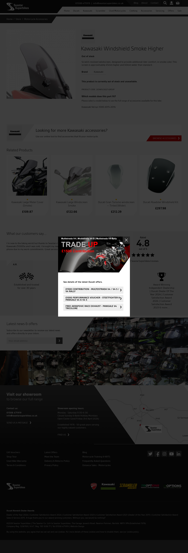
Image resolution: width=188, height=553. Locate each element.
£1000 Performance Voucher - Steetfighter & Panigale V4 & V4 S (93, 298)
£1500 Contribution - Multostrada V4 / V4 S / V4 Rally (92, 290)
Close (126, 240)
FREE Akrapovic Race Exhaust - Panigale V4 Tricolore (91, 307)
